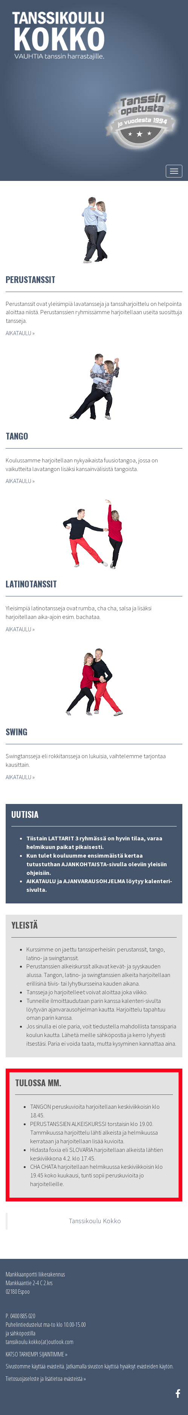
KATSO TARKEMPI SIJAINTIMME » (36, 1354)
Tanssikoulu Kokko (95, 1221)
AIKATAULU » (20, 333)
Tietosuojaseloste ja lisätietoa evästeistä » (46, 1378)
